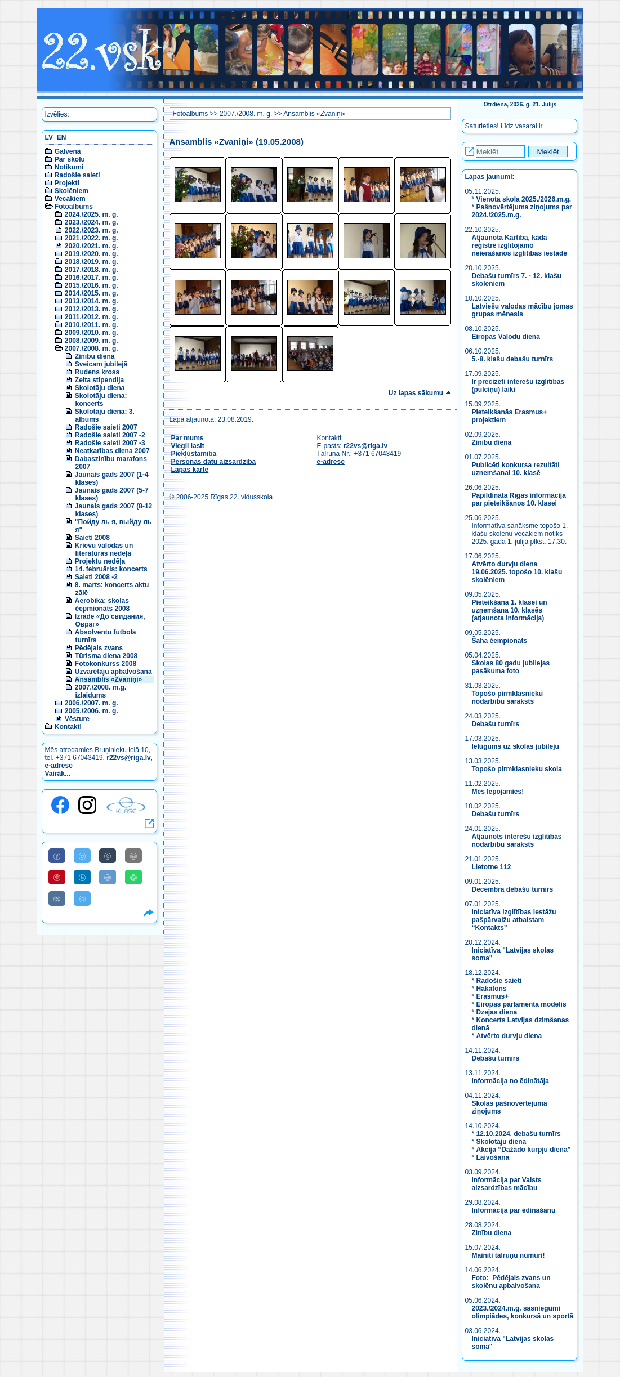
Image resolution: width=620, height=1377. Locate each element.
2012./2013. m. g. (91, 309)
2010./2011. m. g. (91, 325)
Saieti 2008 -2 (96, 577)
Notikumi (69, 167)
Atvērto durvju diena (509, 1036)
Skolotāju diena (100, 388)
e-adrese (59, 766)
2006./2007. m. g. (91, 703)
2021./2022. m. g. (91, 238)
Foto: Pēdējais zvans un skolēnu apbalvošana (511, 1282)
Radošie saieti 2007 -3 (110, 443)
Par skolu (70, 159)
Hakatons (491, 988)
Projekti (67, 183)
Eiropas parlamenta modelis (521, 1004)
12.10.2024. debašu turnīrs (518, 1134)
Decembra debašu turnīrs (513, 889)
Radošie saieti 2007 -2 (110, 435)
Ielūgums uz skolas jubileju (515, 746)
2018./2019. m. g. (91, 262)
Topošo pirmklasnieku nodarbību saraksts (507, 697)
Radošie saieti (77, 175)
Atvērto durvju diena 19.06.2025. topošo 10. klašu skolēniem (517, 572)
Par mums (187, 438)
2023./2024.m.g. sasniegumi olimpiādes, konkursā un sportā (523, 1312)
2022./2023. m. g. (91, 230)
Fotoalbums (74, 207)
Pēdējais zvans (99, 648)
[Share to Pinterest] (56, 877)
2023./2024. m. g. (91, 222)
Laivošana (493, 1157)
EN (61, 137)
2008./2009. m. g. (91, 341)
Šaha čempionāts (500, 641)
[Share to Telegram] (82, 898)
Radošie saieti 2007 (106, 427)
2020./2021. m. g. (91, 246)
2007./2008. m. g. (91, 348)
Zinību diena (95, 356)
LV (49, 137)
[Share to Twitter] (82, 855)
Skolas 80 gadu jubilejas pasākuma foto (511, 667)
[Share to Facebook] (56, 855)
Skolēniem (71, 191)
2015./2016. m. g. (91, 285)
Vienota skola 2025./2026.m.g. (524, 199)
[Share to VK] (56, 898)
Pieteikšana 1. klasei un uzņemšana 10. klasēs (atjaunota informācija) (509, 610)
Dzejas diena (497, 1012)
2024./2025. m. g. (91, 214)
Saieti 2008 (92, 538)
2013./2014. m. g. (91, 301)
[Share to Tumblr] (107, 855)
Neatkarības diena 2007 (112, 451)
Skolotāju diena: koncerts (101, 400)
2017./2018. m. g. (91, 270)
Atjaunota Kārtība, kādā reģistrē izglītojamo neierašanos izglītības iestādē (519, 245)
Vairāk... (57, 773)
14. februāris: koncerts (111, 569)
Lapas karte (190, 469)
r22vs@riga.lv (128, 758)
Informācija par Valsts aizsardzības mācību (507, 1184)
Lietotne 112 (491, 867)
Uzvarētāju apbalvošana (113, 672)
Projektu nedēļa (100, 561)
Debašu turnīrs (496, 724)
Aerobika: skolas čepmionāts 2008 (102, 605)
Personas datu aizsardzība (213, 462)
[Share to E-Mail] (133, 855)
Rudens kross (97, 372)
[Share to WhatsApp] (133, 877)
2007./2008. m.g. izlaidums (100, 691)
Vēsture (77, 719)
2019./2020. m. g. (91, 254)
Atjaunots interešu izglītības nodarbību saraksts (517, 840)
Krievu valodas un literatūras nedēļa (104, 549)
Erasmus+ (492, 996)
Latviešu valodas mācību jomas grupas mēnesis (522, 310)
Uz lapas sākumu (416, 393)
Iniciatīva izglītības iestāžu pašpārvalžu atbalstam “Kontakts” (514, 920)
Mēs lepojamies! (498, 791)
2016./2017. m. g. (91, 277)
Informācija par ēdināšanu (514, 1210)
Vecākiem (70, 199)
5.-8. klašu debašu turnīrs (513, 359)
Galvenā (68, 151)
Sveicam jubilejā (101, 364)
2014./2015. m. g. (91, 293)
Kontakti (68, 727)
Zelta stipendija (99, 380)
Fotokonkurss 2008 (105, 664)
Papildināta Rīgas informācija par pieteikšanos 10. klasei (519, 499)
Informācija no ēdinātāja (510, 1081)
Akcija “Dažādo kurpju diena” (523, 1150)
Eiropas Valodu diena (506, 337)
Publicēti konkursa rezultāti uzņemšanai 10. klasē (516, 469)
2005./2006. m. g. (91, 711)
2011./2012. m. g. (91, 317)
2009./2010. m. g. (91, 333)
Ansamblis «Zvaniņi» (108, 679)
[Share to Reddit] (107, 877)
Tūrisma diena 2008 (106, 656)
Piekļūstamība (194, 454)
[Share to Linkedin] (82, 877)
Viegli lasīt (187, 446)
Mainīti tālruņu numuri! (508, 1255)
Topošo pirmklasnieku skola (517, 769)
